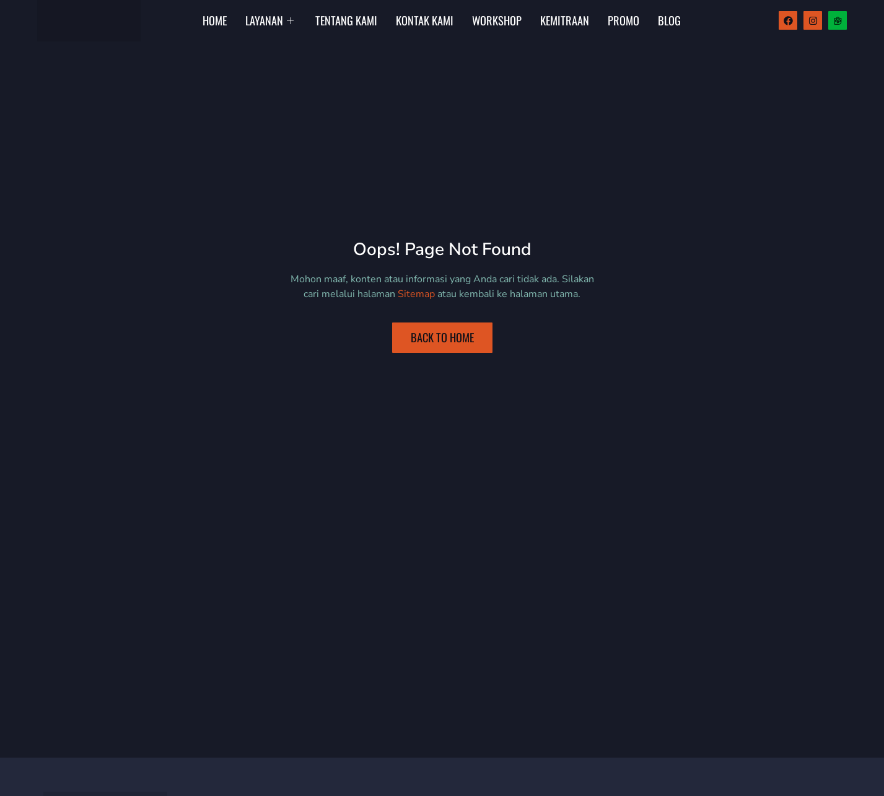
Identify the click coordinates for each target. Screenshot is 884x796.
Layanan (271, 20)
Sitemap (416, 294)
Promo (623, 20)
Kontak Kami (424, 20)
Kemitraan (564, 20)
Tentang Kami (346, 20)
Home (215, 20)
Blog (669, 20)
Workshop (497, 20)
